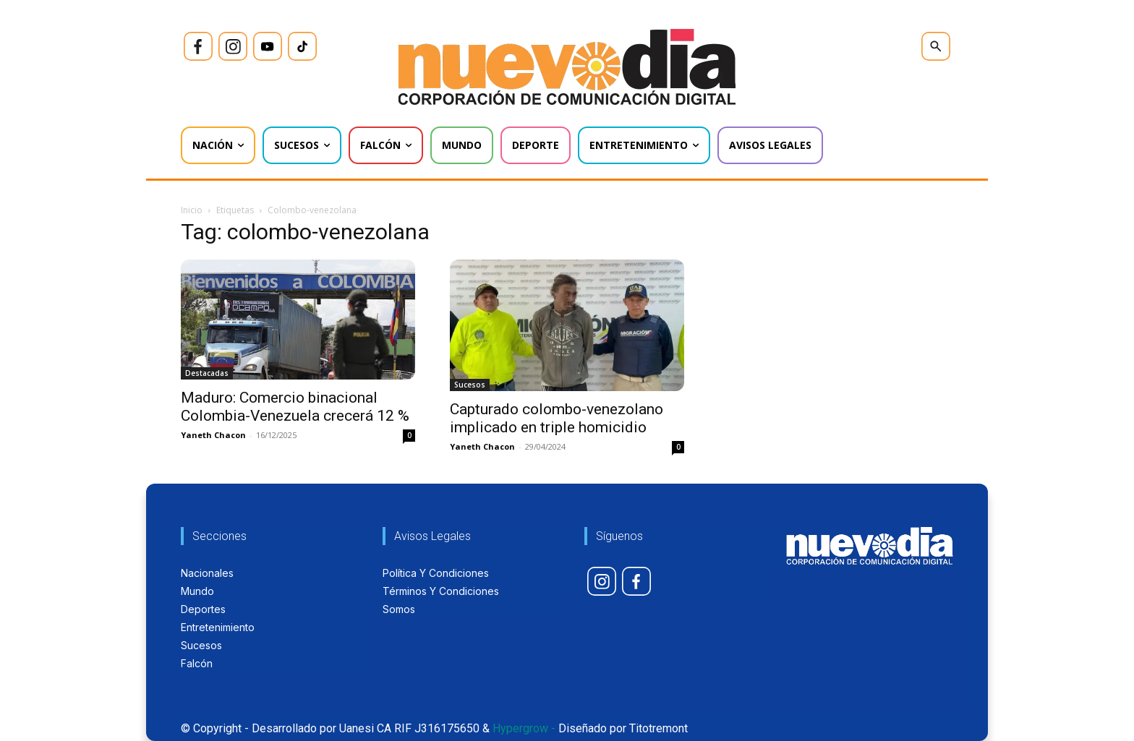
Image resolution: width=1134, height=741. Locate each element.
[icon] (198, 46)
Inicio (191, 210)
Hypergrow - (524, 728)
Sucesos (469, 385)
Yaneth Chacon (213, 434)
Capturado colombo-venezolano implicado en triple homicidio (556, 418)
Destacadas (207, 373)
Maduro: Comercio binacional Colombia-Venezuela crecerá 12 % (295, 406)
